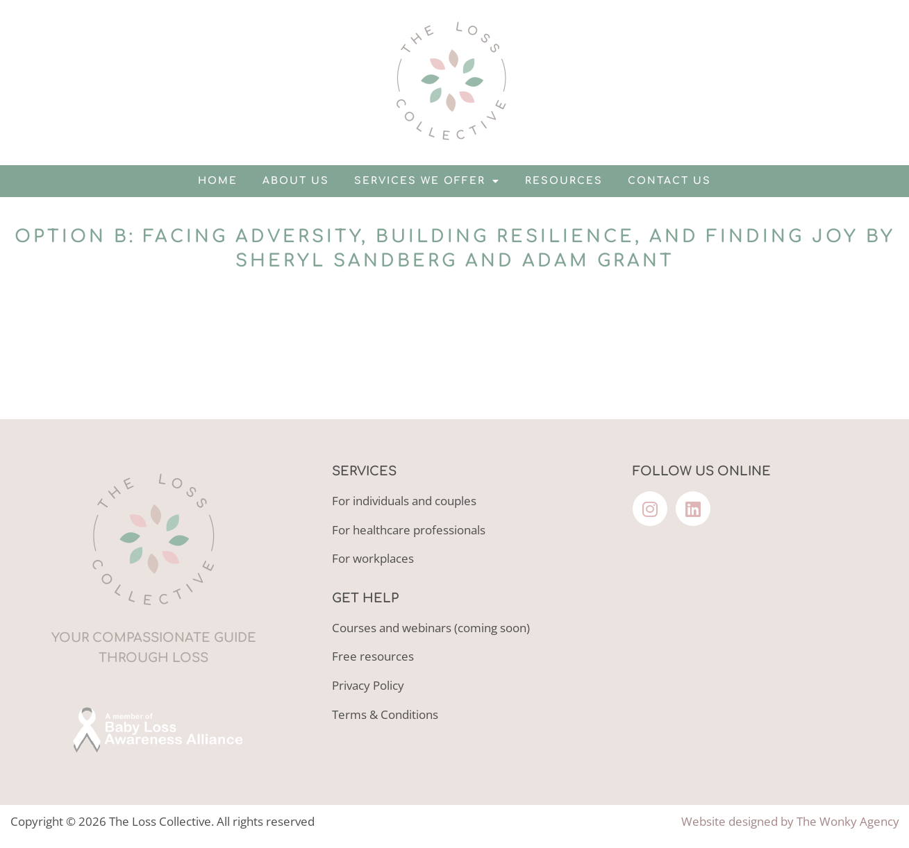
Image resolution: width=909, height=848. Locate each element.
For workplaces (373, 558)
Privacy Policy (368, 685)
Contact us (669, 181)
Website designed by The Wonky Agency (790, 821)
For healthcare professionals (408, 530)
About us (295, 181)
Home (217, 181)
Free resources (373, 656)
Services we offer (427, 181)
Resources (564, 181)
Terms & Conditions (385, 714)
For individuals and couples (404, 501)
